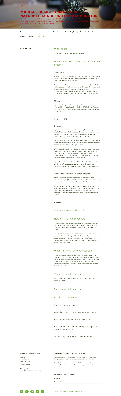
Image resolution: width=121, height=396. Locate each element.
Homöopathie (89, 32)
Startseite (23, 32)
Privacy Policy (41, 36)
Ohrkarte (55, 32)
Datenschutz (57, 382)
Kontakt (31, 36)
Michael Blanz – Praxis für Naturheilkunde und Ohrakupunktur (59, 14)
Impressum (57, 378)
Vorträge (23, 36)
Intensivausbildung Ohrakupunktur (72, 32)
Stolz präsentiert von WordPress (72, 391)
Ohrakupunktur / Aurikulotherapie (40, 32)
